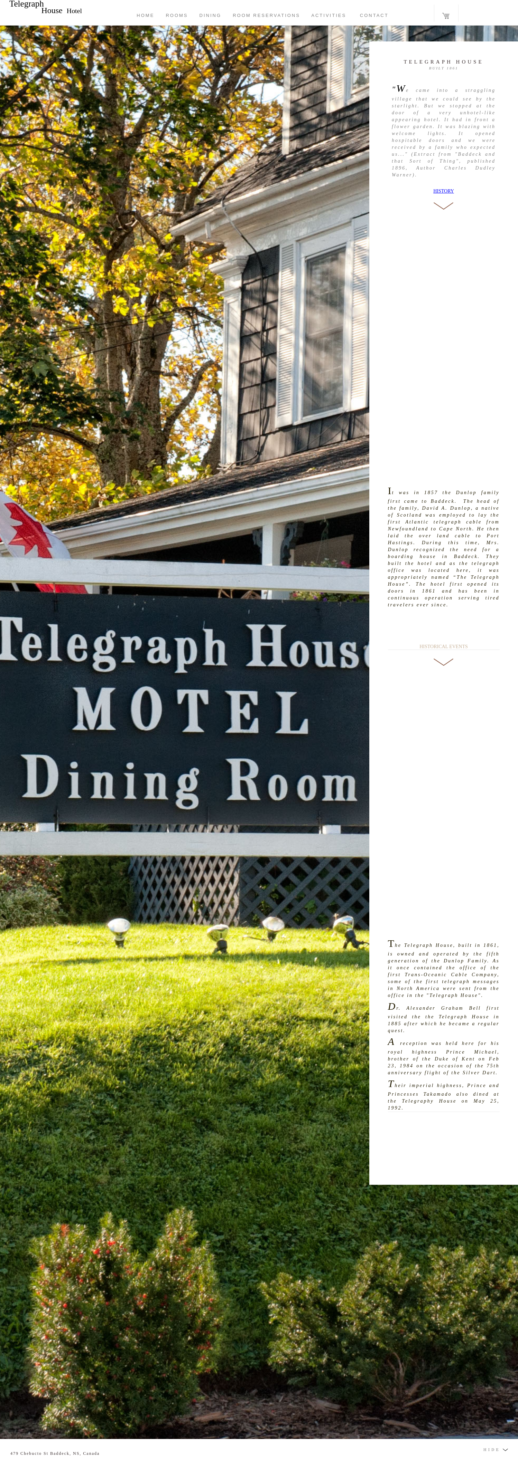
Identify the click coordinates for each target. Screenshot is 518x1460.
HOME (145, 15)
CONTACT (367, 15)
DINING (211, 15)
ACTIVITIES (328, 15)
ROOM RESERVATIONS (266, 15)
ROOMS (177, 15)
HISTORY (443, 191)
